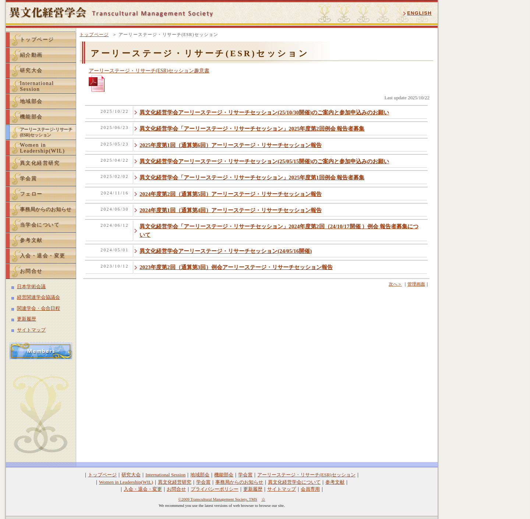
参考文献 (31, 240)
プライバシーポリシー (215, 489)
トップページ (94, 34)
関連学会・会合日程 (38, 308)
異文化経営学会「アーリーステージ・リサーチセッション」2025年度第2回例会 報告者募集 (251, 129)
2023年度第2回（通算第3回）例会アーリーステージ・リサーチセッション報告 (236, 267)
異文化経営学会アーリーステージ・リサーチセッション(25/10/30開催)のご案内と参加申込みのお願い (264, 112)
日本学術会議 (31, 286)
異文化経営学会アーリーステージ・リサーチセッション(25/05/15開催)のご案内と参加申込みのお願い (264, 161)
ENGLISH (419, 13)
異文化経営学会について (294, 482)
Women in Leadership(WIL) (126, 482)
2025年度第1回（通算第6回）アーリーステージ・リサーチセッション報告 (230, 145)
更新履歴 (26, 319)
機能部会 (31, 116)
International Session (165, 474)
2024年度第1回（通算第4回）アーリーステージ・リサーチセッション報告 (230, 210)
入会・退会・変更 (43, 255)
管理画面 (416, 284)
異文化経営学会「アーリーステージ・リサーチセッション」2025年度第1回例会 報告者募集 (251, 177)
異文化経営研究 (40, 163)
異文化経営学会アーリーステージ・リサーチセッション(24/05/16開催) (225, 251)
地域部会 (31, 101)
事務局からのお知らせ (45, 209)
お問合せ (31, 271)
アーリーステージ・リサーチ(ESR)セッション (306, 474)
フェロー (31, 194)
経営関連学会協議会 (38, 297)
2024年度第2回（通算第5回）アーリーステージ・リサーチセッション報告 (230, 194)
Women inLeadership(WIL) (42, 148)
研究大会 (31, 70)
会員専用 (310, 489)
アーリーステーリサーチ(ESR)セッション (46, 132)
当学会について (40, 225)
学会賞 (28, 178)
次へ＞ (395, 284)
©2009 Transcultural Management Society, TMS (217, 499)
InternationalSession (37, 86)
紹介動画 (31, 55)
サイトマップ (31, 330)
